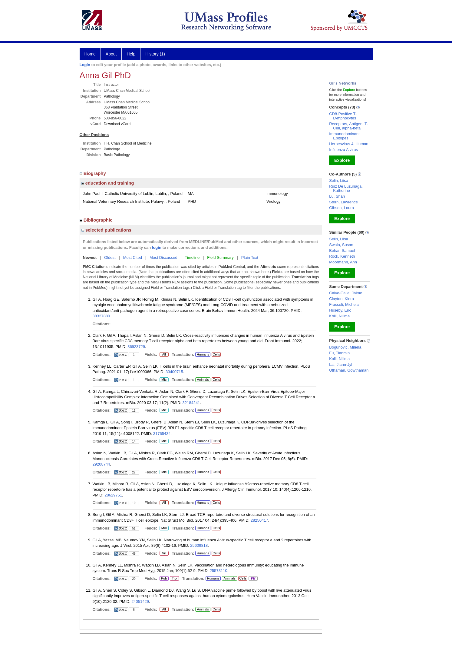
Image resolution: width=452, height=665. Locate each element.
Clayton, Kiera (341, 298)
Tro (174, 578)
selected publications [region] (106, 229)
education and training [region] (107, 182)
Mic (164, 380)
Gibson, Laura (341, 208)
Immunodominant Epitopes (344, 136)
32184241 (191, 402)
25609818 (199, 545)
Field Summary (220, 257)
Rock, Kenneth (342, 256)
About (111, 54)
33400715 (174, 371)
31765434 (162, 433)
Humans (203, 354)
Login (85, 64)
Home (90, 54)
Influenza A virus (343, 149)
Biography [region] (93, 173)
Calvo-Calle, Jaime (345, 293)
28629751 (113, 495)
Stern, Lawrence (343, 202)
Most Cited (132, 257)
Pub (164, 578)
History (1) (155, 54)
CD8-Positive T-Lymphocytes (343, 116)
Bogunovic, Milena (345, 347)
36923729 (136, 346)
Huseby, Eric (340, 310)
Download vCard (117, 124)
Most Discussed (163, 257)
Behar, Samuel (342, 250)
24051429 (140, 601)
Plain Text (249, 257)
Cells (216, 354)
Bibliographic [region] (97, 219)
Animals (203, 379)
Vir (163, 553)
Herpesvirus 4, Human (348, 144)
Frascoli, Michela (344, 304)
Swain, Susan (341, 244)
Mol (164, 528)
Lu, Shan (337, 196)
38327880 (101, 316)
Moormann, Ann (343, 262)
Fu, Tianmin (339, 353)
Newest (90, 257)
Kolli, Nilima (339, 316)
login (156, 247)
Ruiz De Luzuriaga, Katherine (346, 188)
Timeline (192, 257)
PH (253, 578)
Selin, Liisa (338, 180)
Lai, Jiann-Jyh (341, 364)
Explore (342, 160)
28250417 (259, 520)
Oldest (110, 257)
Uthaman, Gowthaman (348, 370)
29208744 (101, 464)
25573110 (218, 570)
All (164, 355)
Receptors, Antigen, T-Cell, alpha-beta (348, 126)
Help (131, 54)
